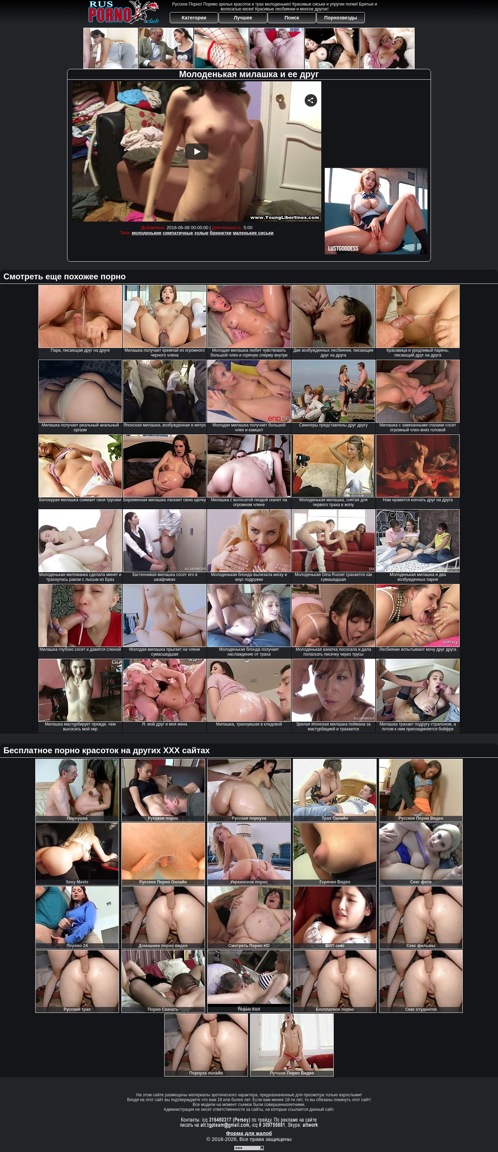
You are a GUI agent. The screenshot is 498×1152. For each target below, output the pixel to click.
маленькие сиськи (253, 232)
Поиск (292, 17)
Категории (194, 17)
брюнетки (220, 232)
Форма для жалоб (249, 1133)
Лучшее (243, 17)
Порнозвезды (340, 17)
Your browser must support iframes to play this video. (196, 151)
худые (201, 232)
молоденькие (147, 232)
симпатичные (178, 232)
